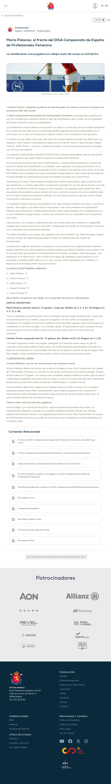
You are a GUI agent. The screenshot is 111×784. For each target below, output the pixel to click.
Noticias (63, 702)
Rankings (13, 724)
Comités (63, 676)
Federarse (13, 738)
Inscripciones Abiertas (19, 728)
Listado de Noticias (12, 15)
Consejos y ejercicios (19, 742)
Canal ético (65, 689)
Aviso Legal (65, 728)
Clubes (63, 693)
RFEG (11, 720)
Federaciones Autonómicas (72, 684)
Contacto (64, 706)
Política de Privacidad (69, 720)
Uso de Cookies (67, 733)
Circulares (64, 697)
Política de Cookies (68, 724)
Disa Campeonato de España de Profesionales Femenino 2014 (56, 556)
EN (106, 5)
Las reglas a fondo (18, 747)
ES (102, 5)
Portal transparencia (69, 680)
